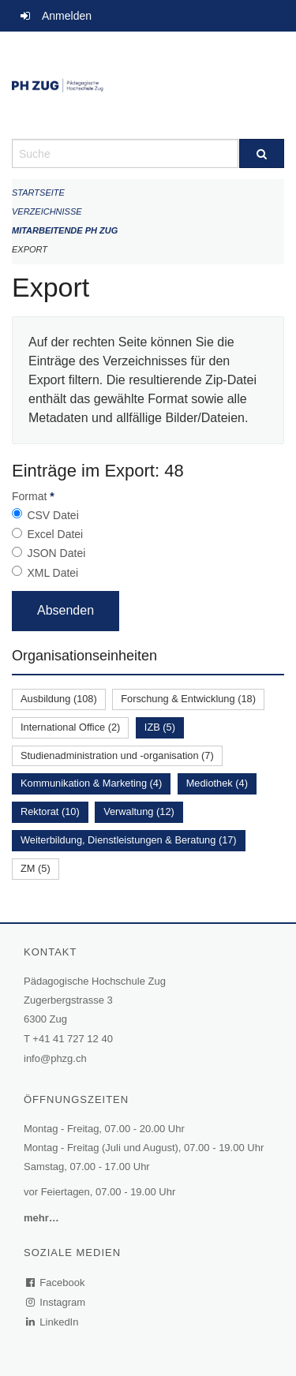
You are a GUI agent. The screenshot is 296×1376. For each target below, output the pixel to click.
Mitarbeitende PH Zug (65, 230)
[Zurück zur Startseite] (148, 85)
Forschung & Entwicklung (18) (188, 699)
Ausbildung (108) (59, 699)
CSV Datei (52, 515)
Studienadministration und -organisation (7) (117, 755)
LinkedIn (53, 1322)
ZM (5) (36, 868)
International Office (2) (70, 727)
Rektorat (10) (50, 811)
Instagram (56, 1302)
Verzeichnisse (47, 211)
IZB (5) (159, 727)
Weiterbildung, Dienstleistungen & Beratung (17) (129, 840)
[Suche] (262, 153)
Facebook (56, 1282)
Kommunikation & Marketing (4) (91, 783)
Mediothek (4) (217, 783)
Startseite (38, 192)
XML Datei (52, 572)
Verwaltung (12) (138, 811)
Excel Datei (55, 534)
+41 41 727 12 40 (72, 1039)
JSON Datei (56, 553)
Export (29, 249)
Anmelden (67, 15)
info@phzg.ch (55, 1058)
